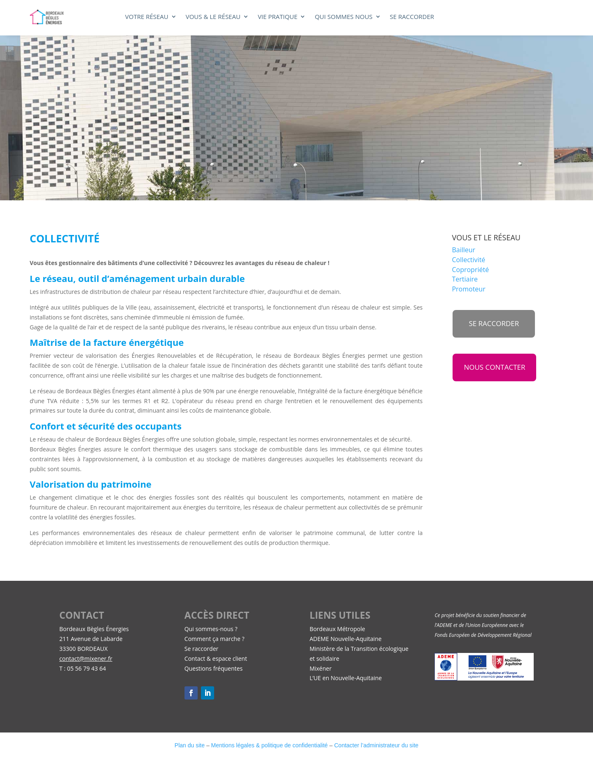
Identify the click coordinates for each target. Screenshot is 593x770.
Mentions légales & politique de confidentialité (269, 745)
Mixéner (321, 668)
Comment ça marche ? (214, 639)
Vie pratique (278, 17)
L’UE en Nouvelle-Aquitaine (346, 678)
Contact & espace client (215, 658)
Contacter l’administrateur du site (376, 745)
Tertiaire (465, 279)
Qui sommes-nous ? (211, 629)
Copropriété (470, 269)
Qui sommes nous (343, 17)
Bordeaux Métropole (337, 629)
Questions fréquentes (213, 668)
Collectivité (468, 259)
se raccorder (494, 323)
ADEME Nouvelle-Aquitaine (346, 639)
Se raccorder (412, 17)
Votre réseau (146, 17)
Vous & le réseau (213, 17)
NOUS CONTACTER (494, 367)
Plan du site (190, 745)
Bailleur (463, 249)
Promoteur (468, 288)
